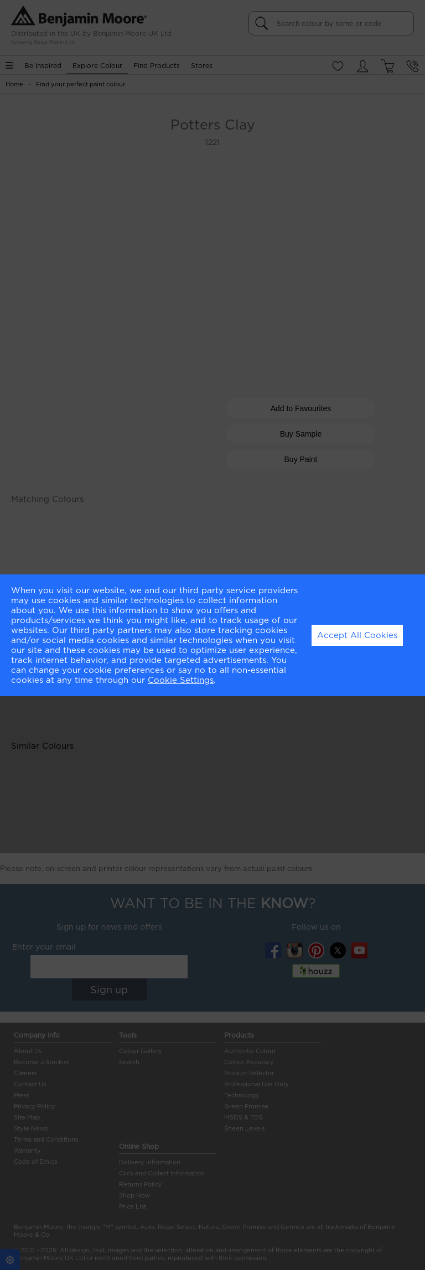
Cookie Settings (181, 680)
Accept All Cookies (357, 635)
